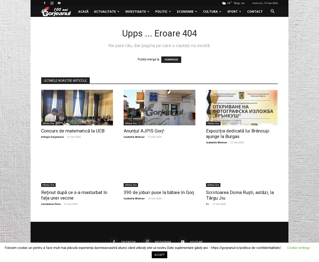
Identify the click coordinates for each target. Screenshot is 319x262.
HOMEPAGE (171, 59)
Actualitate (106, 11)
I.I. (207, 204)
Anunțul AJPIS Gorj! (144, 131)
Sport (234, 11)
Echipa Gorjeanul (52, 136)
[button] (272, 12)
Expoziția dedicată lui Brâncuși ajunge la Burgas (237, 133)
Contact (255, 11)
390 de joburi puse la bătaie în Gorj (159, 192)
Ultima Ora (48, 123)
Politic (163, 11)
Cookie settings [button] (298, 248)
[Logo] (58, 11)
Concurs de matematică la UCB (73, 131)
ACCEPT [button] (159, 254)
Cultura (212, 11)
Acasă (83, 11)
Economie (187, 11)
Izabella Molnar (134, 136)
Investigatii (137, 11)
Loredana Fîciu (51, 204)
